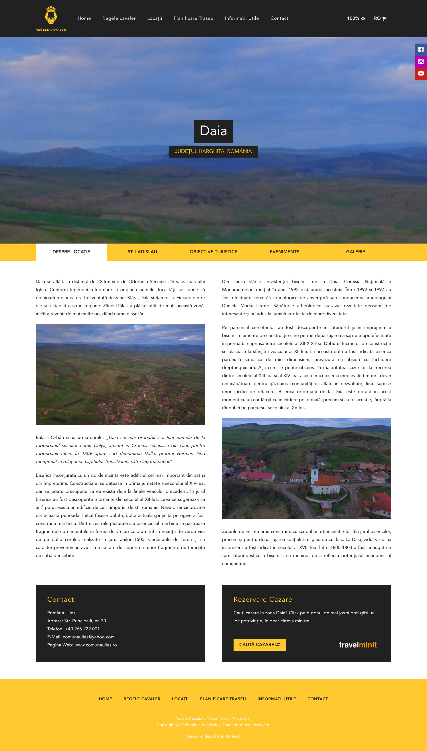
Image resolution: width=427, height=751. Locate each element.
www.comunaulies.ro (96, 645)
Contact (280, 18)
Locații (154, 18)
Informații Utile (242, 18)
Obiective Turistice (214, 252)
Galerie (355, 252)
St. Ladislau (142, 252)
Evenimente (284, 252)
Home (84, 18)
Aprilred (233, 737)
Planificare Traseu (194, 18)
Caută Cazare (259, 644)
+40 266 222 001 (82, 629)
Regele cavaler (119, 18)
